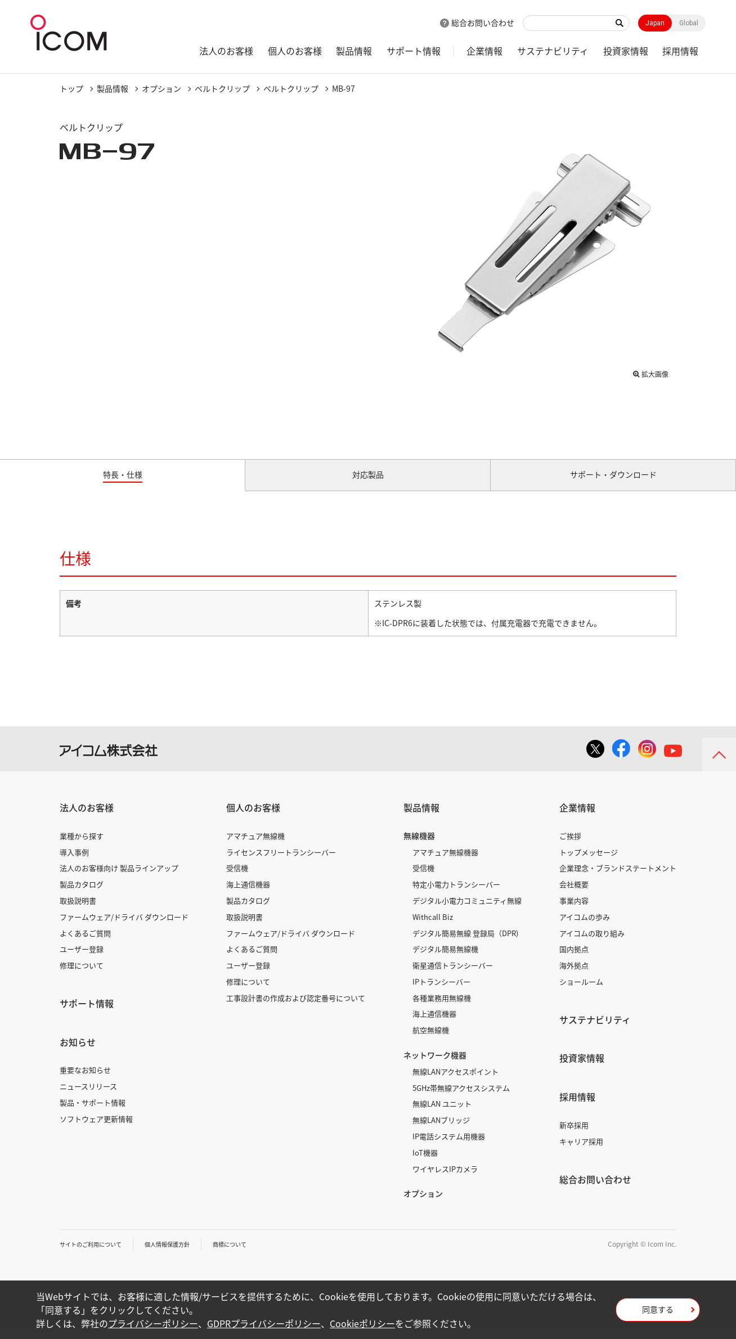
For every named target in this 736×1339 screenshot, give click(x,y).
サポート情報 (414, 50)
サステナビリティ (553, 50)
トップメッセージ (588, 864)
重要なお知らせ (85, 1082)
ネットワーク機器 (434, 1067)
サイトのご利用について (97, 1257)
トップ (71, 88)
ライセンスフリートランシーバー (281, 864)
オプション (161, 88)
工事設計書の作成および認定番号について (295, 1010)
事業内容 (574, 913)
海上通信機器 (248, 897)
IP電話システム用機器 (448, 1149)
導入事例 (74, 864)
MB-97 (343, 88)
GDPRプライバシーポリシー (264, 1323)
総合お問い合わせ (482, 22)
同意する (658, 1313)
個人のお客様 (295, 50)
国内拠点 (574, 961)
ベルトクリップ (222, 88)
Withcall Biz (432, 929)
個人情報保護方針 (184, 1257)
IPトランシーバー (441, 994)
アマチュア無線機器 (445, 864)
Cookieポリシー (362, 1323)
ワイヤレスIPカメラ (445, 1181)
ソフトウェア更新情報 (96, 1131)
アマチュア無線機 (255, 848)
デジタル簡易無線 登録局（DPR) (465, 945)
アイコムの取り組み (592, 945)
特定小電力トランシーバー (456, 897)
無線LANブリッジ (441, 1132)
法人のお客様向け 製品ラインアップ (119, 880)
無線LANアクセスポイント (455, 1084)
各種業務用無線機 (441, 1010)
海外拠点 (574, 978)
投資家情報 (625, 50)
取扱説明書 (78, 913)
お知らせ (78, 1055)
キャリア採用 (581, 1154)
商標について (254, 1257)
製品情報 (354, 50)
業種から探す (82, 848)
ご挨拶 (570, 848)
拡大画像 (650, 372)
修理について (82, 978)
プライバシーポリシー (153, 1323)
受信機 (237, 880)
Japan (655, 23)
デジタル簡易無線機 (445, 961)
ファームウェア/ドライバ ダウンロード (124, 929)
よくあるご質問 (85, 945)
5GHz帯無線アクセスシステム (461, 1100)
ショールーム (581, 994)
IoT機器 (425, 1165)
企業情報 (484, 50)
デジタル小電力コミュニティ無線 (467, 913)
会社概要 (574, 897)
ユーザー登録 (82, 961)
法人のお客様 (226, 50)
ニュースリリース (88, 1099)
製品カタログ (82, 897)
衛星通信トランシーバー (452, 978)
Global (688, 23)
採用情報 (680, 50)
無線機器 (419, 848)
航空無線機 (430, 1042)
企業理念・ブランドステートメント (617, 880)
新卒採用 (574, 1138)
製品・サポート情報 (92, 1115)
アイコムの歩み (584, 929)
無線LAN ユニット (442, 1116)
